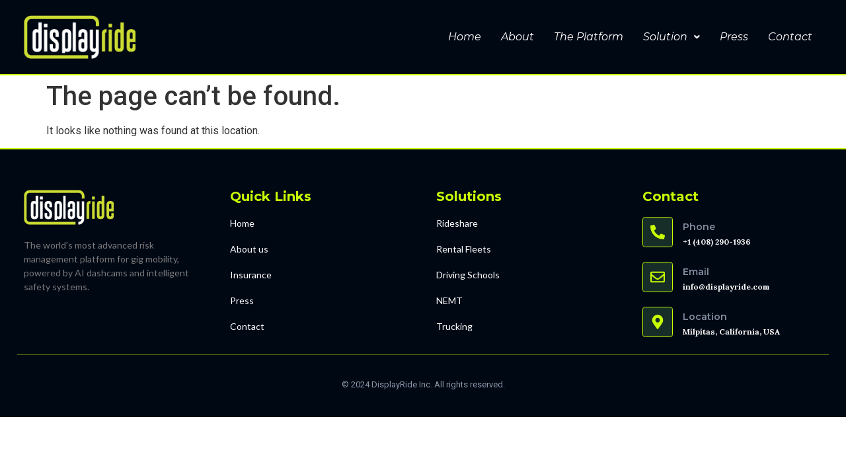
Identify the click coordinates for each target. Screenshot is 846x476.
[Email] (657, 277)
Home (464, 36)
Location (705, 317)
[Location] (657, 322)
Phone (699, 227)
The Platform (588, 36)
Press (734, 36)
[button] (671, 37)
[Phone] (657, 232)
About (517, 36)
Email (696, 272)
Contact (790, 36)
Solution (671, 36)
